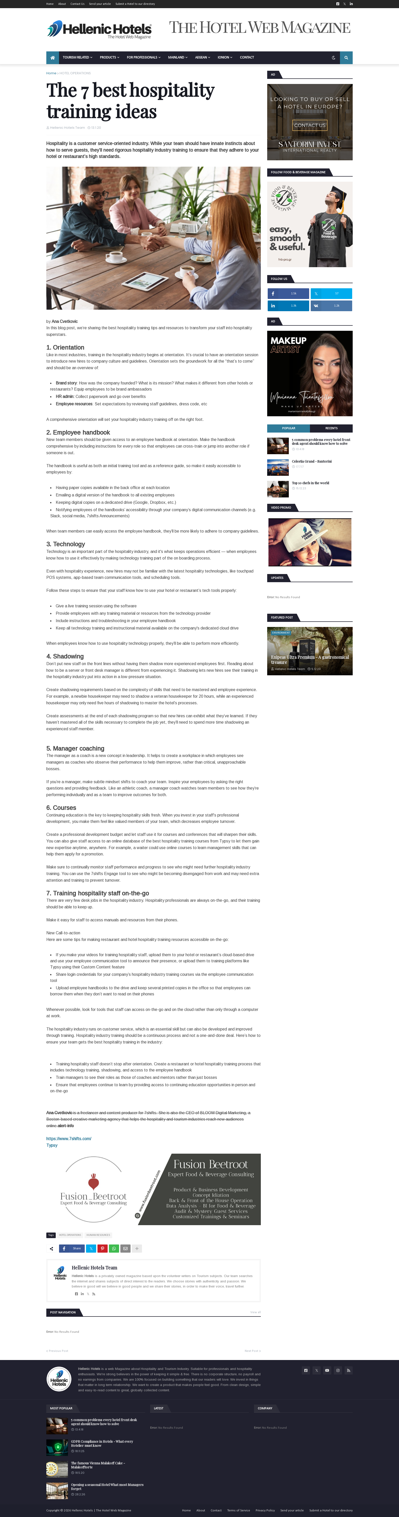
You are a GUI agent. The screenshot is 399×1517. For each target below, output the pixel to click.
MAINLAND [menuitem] (176, 58)
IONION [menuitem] (223, 58)
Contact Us (77, 4)
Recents (331, 428)
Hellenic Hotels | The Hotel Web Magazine (101, 1510)
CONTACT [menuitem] (247, 58)
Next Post (251, 1351)
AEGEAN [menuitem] (201, 58)
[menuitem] (52, 57)
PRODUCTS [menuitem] (108, 58)
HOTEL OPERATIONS (75, 73)
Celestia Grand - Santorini (312, 461)
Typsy (51, 1145)
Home (50, 4)
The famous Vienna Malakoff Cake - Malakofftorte (98, 1465)
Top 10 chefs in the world (310, 483)
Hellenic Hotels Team (94, 1268)
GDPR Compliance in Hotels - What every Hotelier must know (102, 1443)
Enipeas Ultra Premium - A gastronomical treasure (310, 659)
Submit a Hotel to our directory (135, 4)
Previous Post (58, 1351)
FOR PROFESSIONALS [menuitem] (142, 58)
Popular (288, 428)
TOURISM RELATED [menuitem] (76, 58)
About (62, 4)
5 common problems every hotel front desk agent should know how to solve (321, 442)
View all (255, 1312)
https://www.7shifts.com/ (68, 1139)
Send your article (100, 4)
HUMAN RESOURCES (98, 1235)
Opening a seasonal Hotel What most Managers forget (107, 1487)
